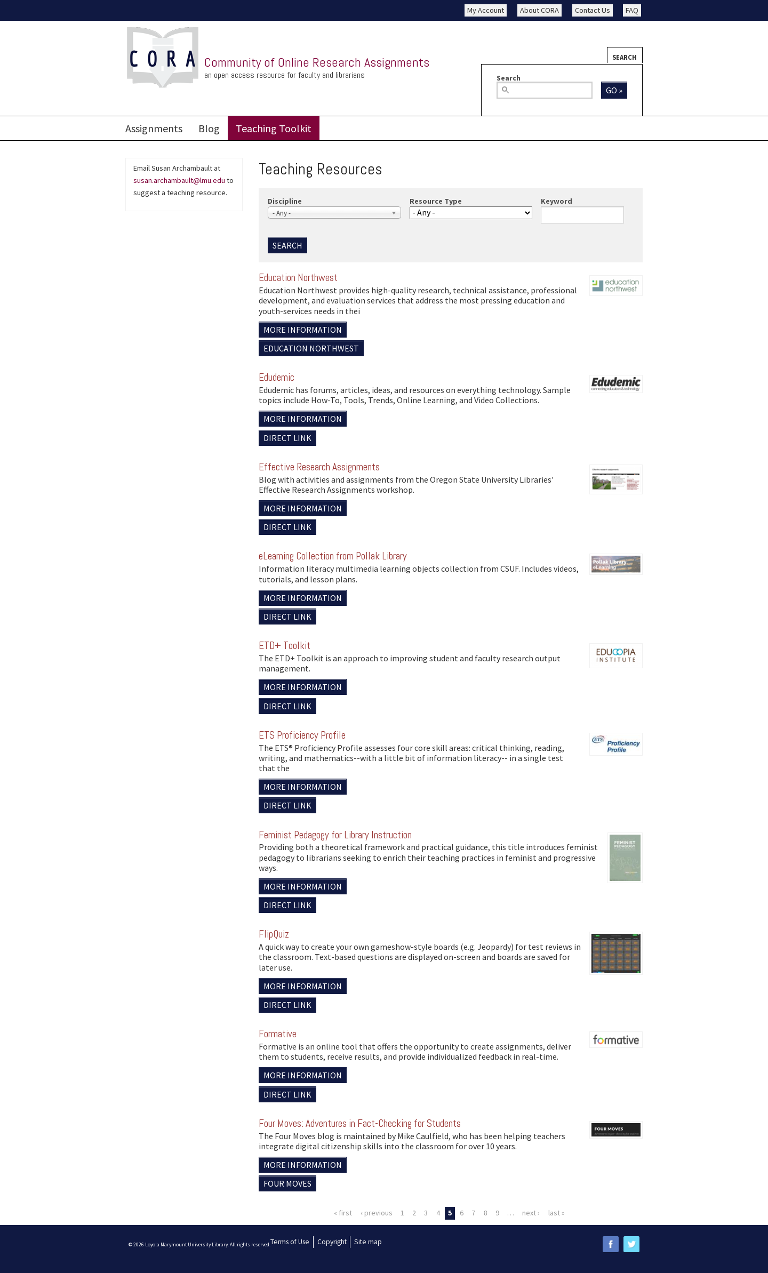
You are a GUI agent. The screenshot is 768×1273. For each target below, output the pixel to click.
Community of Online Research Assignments (316, 62)
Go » (614, 90)
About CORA (539, 10)
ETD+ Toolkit (284, 645)
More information (302, 329)
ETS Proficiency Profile (302, 735)
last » (556, 1213)
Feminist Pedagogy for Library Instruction (335, 835)
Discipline (285, 201)
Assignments (153, 128)
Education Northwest (298, 277)
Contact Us (592, 10)
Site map (368, 1241)
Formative (278, 1033)
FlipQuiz (274, 934)
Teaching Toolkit (273, 128)
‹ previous (377, 1213)
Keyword (556, 201)
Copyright (332, 1241)
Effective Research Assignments (319, 467)
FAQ (632, 10)
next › (531, 1213)
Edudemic (276, 377)
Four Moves (287, 1183)
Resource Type (436, 201)
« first (343, 1213)
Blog (209, 128)
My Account (485, 10)
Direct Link (287, 438)
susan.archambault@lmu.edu (179, 180)
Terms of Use (289, 1241)
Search (624, 57)
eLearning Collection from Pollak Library (333, 556)
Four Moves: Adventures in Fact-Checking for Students (360, 1123)
